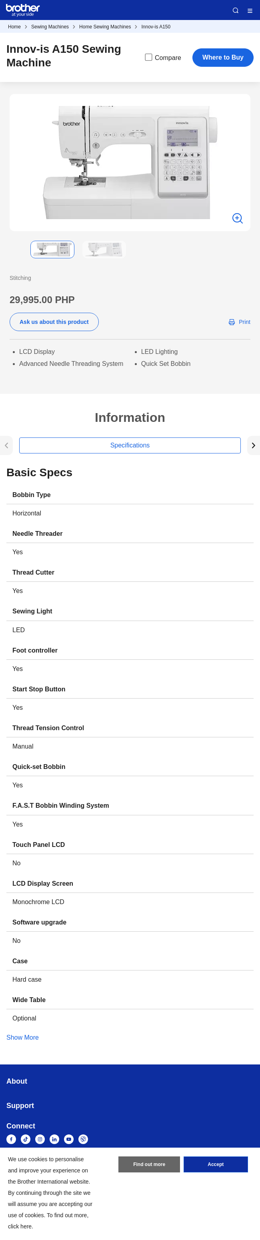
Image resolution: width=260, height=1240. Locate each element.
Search (236, 10)
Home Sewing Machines (105, 27)
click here (20, 1226)
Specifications (130, 445)
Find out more (149, 1164)
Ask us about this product (54, 322)
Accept (216, 1164)
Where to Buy (223, 57)
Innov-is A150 (155, 27)
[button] (16, 250)
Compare (162, 57)
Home (14, 27)
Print (244, 322)
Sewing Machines (50, 27)
